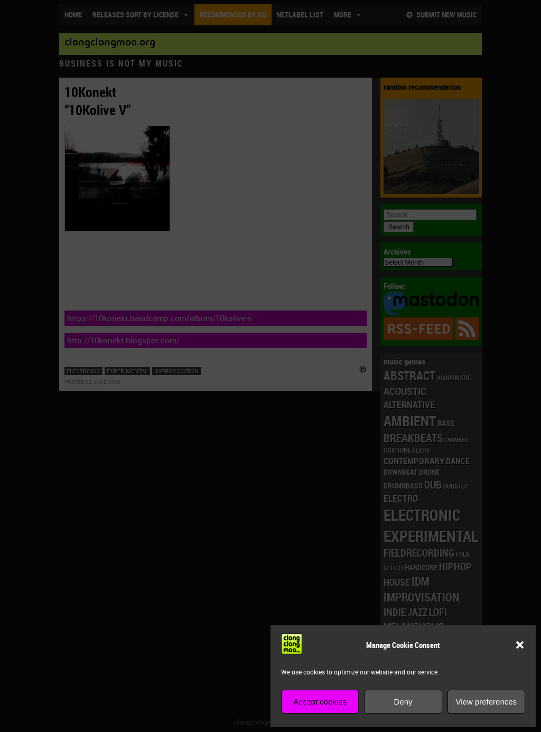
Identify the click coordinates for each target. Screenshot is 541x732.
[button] (520, 645)
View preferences (486, 701)
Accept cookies (320, 701)
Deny (403, 701)
